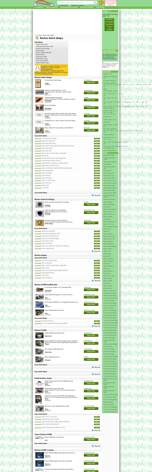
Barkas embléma (108, 266)
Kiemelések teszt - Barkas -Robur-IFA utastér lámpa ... (60, 120)
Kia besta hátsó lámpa (110, 373)
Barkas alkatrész (46, 175)
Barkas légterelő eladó (48, 272)
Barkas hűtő (107, 256)
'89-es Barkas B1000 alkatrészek (54, 349)
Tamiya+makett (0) (109, 134)
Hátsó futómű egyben (47, 241)
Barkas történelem (109, 244)
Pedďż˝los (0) (107, 116)
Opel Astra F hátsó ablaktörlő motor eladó (57, 406)
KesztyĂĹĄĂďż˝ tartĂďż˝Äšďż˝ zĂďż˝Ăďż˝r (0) (109, 112)
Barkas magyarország (47, 248)
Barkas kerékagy (108, 234)
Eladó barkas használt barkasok (50, 165)
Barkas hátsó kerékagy (86, 7)
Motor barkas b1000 (109, 185)
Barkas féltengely (108, 261)
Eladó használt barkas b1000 (69, 7)
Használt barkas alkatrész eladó (50, 419)
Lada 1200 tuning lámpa (110, 412)
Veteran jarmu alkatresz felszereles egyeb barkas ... (59, 469)
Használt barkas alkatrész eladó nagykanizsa (54, 158)
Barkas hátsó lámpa (52, 7)
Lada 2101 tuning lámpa (110, 409)
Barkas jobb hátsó (47, 150)
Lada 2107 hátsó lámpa (110, 310)
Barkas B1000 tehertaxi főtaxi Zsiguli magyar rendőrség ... (62, 341)
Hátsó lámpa (45, 155)
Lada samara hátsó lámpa (110, 320)
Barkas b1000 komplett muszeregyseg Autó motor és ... (60, 453)
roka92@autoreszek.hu (46, 69)
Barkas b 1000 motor (109, 199)
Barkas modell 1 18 (109, 211)
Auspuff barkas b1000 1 (110, 188)
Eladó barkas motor (42, 58)
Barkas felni (107, 263)
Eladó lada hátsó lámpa (110, 295)
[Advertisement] (63, 22)
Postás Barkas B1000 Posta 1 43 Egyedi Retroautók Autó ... (62, 302)
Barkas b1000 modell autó (43, 52)
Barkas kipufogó (108, 216)
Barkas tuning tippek (47, 170)
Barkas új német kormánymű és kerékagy (57, 202)
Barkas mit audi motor (110, 290)
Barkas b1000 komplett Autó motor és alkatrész (58, 461)
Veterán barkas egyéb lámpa (49, 260)
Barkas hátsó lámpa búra (48, 141)
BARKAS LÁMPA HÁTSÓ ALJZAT (55, 90)
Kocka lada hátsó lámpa (110, 327)
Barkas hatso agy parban (48, 231)
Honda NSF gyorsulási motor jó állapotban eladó (59, 381)
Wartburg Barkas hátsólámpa (53, 97)
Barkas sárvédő (108, 285)
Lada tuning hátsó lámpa (110, 298)
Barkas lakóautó (108, 248)
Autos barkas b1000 (42, 60)
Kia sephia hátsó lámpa (110, 376)
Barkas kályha (107, 253)
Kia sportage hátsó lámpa (110, 356)
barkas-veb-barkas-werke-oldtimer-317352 (53, 427)
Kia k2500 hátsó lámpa (110, 359)
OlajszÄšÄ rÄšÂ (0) (110, 119)
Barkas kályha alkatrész (110, 209)
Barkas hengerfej (108, 258)
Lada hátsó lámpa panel (110, 332)
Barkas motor (107, 273)
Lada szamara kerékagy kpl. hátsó (51, 233)
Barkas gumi (107, 219)
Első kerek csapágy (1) (110, 80)
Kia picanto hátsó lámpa (110, 364)
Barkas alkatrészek (47, 178)
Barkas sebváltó (108, 281)
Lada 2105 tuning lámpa (110, 399)
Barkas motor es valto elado (49, 416)
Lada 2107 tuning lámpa (110, 407)
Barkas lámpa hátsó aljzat (49, 143)
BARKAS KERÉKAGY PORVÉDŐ (55, 210)
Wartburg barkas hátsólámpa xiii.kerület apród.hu (55, 163)
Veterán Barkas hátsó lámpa (53, 80)
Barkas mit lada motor (110, 221)
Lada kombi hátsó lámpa (110, 325)
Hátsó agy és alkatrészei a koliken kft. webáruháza (55, 246)
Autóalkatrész (39, 7)
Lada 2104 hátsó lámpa (110, 318)
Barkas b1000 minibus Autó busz (54, 310)
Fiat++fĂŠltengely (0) (110, 150)
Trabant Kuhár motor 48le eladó (54, 388)
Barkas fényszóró (46, 182)
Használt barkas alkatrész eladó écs (51, 160)
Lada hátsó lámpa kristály (111, 322)
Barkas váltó (107, 283)
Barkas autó (107, 268)
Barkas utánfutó (108, 278)
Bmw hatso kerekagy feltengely (50, 238)
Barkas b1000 (40, 54)
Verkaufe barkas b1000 (110, 193)
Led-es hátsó (45, 187)
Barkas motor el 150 (109, 239)
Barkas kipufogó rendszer (111, 226)
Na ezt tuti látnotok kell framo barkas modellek (54, 323)
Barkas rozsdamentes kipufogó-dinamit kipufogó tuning (57, 168)
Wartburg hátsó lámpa (110, 293)
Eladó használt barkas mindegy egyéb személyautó (55, 421)
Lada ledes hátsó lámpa (110, 313)
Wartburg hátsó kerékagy (110, 344)
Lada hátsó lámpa (108, 308)
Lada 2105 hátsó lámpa (110, 303)
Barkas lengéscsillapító (110, 246)
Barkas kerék (107, 251)
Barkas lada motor (109, 224)
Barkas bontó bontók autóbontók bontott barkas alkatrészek (58, 145)
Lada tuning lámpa (109, 404)
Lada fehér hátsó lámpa (110, 315)
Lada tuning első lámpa (110, 397)
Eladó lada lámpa (108, 402)
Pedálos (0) (107, 122)
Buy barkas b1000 (41, 56)
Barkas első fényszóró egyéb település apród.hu (55, 270)
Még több (97, 195)
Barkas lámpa (100, 7)
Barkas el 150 (107, 229)
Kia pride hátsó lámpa (110, 361)
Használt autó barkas (47, 321)
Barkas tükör (107, 206)
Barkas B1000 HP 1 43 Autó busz (54, 437)
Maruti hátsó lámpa (109, 354)
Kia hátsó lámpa (108, 346)
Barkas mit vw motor (109, 276)
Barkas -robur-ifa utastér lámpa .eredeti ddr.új (54, 153)
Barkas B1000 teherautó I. (52, 357)
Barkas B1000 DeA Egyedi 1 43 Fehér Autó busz (59, 294)
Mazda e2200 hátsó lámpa (111, 394)
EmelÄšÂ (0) (108, 74)
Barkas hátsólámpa (50, 105)
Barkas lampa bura (47, 263)
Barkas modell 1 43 (109, 214)
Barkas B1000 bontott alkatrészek (54, 333)
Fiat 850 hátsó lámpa (109, 337)
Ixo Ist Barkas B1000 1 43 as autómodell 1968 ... (58, 287)
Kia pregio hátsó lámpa (110, 368)
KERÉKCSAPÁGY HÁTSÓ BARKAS (56, 220)
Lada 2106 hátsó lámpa (110, 330)
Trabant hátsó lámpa (109, 300)
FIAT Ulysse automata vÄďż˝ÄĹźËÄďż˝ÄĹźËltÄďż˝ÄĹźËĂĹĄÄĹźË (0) (123, 130)
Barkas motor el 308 (109, 236)
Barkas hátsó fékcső (47, 148)
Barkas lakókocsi (108, 271)
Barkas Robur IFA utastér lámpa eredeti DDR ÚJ (59, 128)
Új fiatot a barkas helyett (48, 180)
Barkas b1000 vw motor (110, 183)
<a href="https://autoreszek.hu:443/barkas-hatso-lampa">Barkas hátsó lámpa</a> (110, 65)
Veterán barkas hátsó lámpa (49, 138)
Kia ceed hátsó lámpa (109, 351)
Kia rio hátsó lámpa (109, 349)
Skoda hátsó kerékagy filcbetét (50, 236)
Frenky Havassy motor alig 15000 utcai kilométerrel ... (60, 396)
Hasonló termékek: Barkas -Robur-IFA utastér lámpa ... (61, 113)
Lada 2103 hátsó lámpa (110, 335)
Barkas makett (108, 288)
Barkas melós (45, 185)
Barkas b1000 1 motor (42, 62)
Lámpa (40, 35)
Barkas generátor (108, 241)
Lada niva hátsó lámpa (110, 305)
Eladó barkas (45, 275)
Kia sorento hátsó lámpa (110, 366)
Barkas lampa (45, 268)
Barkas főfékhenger (109, 204)
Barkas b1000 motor (109, 190)
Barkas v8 (106, 231)
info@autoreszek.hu (47, 73)
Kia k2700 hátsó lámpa (110, 371)
